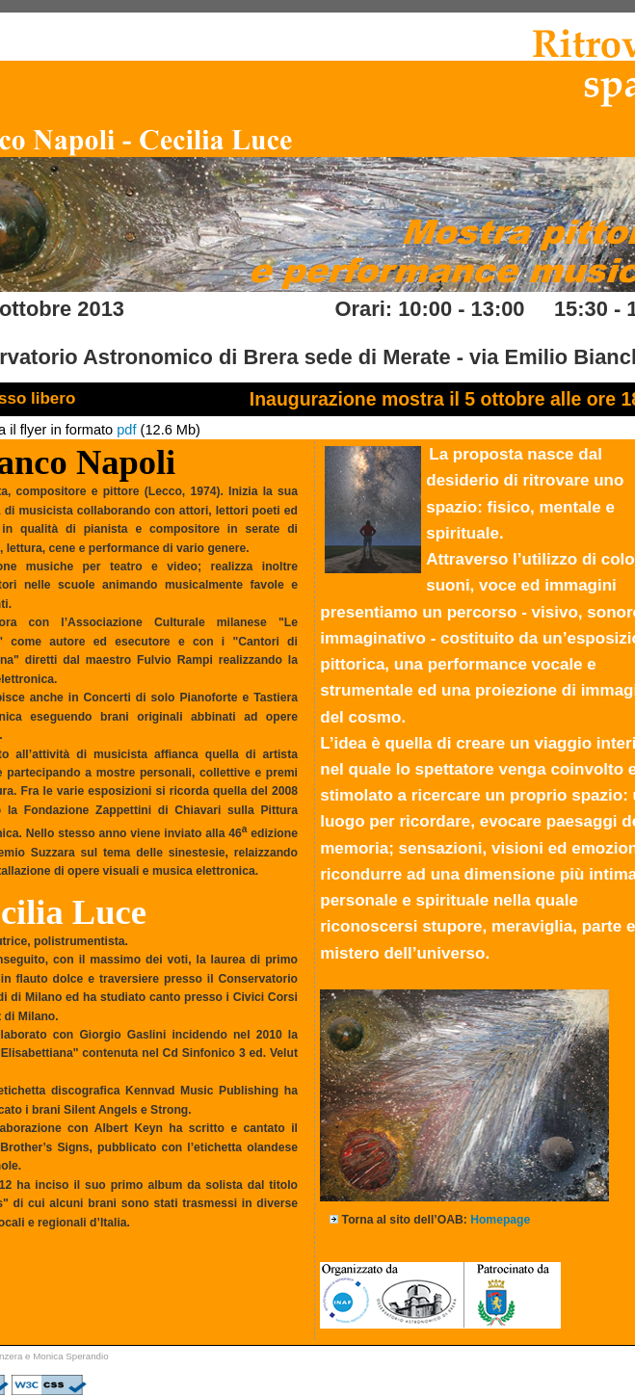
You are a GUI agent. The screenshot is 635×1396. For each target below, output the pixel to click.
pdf (126, 429)
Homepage (500, 1219)
